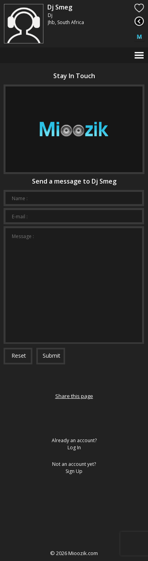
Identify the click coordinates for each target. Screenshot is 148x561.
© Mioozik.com (74, 553)
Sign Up (74, 471)
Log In (74, 447)
